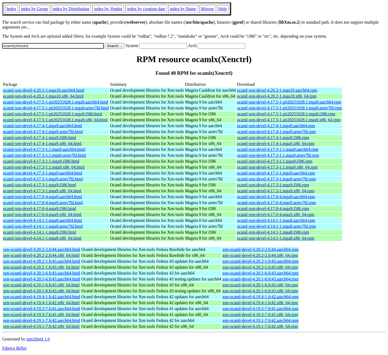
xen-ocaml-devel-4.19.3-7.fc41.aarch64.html (41, 308)
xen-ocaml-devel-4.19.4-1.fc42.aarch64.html (41, 296)
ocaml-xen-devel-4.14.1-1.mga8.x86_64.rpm (275, 238)
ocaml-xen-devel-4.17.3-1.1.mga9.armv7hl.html (44, 155)
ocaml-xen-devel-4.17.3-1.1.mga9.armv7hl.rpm (278, 155)
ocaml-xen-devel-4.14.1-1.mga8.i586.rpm (273, 232)
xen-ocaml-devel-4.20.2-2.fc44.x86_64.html (41, 255)
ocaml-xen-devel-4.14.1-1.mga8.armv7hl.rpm (276, 226)
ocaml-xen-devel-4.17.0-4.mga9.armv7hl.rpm (276, 202)
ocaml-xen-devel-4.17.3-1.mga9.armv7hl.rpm (276, 179)
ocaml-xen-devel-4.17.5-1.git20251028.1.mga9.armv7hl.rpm (289, 108)
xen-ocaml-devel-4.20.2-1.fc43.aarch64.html (41, 261)
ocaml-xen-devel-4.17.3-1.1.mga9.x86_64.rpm (277, 167)
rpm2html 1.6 (38, 339)
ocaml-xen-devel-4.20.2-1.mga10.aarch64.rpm (277, 90)
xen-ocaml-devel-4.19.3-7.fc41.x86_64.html (41, 314)
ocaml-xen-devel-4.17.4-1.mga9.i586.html (39, 137)
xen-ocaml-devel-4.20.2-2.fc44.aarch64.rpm (260, 249)
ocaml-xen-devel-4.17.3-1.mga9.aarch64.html (42, 173)
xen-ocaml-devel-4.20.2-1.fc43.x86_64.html (41, 267)
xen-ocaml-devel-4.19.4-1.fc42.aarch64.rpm (260, 296)
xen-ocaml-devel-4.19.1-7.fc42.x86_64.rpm (260, 326)
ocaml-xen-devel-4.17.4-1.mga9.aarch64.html (42, 125)
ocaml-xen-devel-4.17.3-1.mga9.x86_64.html (42, 191)
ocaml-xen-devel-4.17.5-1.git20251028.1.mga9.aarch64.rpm (289, 102)
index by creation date (146, 8)
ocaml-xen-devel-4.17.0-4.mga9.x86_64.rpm (275, 214)
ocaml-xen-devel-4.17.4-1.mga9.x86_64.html (42, 143)
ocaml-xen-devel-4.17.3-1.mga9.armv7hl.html (43, 179)
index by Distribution (71, 8)
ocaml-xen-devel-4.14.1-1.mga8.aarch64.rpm (276, 220)
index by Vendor (108, 8)
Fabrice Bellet (14, 348)
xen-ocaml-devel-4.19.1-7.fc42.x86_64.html (41, 326)
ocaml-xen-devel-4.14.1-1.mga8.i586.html (39, 232)
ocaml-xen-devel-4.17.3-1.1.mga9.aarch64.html (44, 149)
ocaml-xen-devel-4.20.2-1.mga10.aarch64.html (43, 90)
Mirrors (207, 8)
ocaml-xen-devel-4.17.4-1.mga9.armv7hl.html (43, 131)
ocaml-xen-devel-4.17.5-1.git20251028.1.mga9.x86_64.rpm (288, 120)
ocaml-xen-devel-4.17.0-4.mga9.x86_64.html (42, 214)
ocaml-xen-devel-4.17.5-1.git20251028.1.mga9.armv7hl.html (56, 108)
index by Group (34, 8)
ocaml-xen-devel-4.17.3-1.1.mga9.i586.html (41, 161)
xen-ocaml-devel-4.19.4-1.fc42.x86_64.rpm (260, 302)
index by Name (183, 8)
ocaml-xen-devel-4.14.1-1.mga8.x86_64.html (42, 238)
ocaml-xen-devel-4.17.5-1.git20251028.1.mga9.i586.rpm (286, 114)
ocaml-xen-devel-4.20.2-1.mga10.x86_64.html (43, 96)
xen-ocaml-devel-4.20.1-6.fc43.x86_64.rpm (260, 285)
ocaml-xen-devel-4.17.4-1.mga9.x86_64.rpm (275, 143)
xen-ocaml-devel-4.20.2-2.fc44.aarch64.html (41, 249)
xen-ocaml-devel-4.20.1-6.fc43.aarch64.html (41, 273)
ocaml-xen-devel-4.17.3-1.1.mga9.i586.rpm (274, 161)
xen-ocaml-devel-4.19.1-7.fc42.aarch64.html (41, 320)
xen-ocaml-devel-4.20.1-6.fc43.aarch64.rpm (260, 273)
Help (223, 8)
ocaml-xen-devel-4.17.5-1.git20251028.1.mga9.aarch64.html (55, 102)
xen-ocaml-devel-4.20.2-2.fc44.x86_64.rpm (260, 255)
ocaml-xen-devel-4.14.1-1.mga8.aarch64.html (42, 220)
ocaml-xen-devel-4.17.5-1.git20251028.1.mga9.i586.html (52, 114)
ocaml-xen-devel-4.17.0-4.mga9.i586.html (39, 208)
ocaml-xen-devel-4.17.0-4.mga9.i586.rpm (273, 208)
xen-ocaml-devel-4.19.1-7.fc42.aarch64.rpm (260, 320)
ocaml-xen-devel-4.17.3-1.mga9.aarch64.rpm (276, 173)
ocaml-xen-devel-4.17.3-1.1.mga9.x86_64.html (44, 167)
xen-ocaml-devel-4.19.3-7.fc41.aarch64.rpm (260, 308)
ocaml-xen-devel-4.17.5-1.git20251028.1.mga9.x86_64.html (55, 120)
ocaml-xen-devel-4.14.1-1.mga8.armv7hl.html (43, 226)
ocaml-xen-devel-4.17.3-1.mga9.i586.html (39, 185)
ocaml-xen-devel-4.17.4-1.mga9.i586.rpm (273, 137)
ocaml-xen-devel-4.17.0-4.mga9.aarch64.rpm (276, 196)
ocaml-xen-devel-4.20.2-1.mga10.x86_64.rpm (276, 96)
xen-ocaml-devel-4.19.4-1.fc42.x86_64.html (41, 302)
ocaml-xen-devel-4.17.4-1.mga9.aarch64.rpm (276, 125)
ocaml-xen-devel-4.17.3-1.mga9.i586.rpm (273, 185)
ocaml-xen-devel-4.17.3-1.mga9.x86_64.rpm (275, 191)
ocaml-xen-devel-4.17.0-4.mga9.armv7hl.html (43, 202)
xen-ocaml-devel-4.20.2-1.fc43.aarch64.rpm (260, 261)
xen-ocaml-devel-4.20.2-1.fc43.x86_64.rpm (260, 267)
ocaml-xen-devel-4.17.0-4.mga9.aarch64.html (42, 196)
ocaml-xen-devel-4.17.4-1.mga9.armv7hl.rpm (276, 131)
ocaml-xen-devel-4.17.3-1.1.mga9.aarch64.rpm (277, 149)
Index (11, 8)
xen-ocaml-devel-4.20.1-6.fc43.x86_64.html (41, 285)
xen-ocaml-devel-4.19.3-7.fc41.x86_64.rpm (260, 314)
